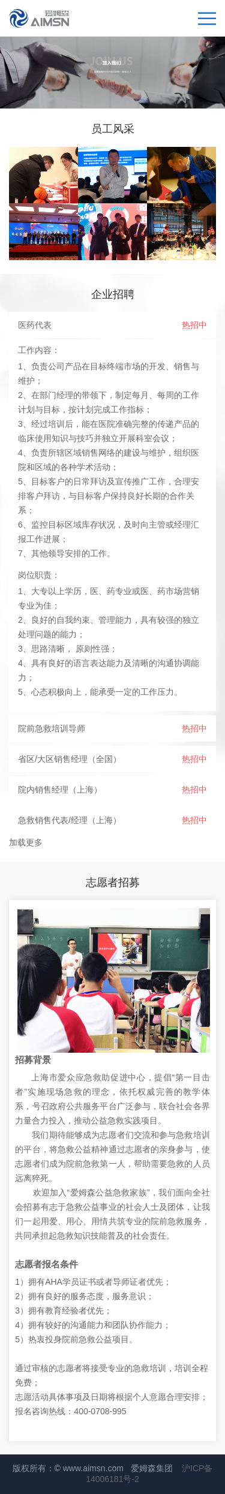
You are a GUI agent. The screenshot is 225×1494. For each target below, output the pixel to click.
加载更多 (26, 842)
